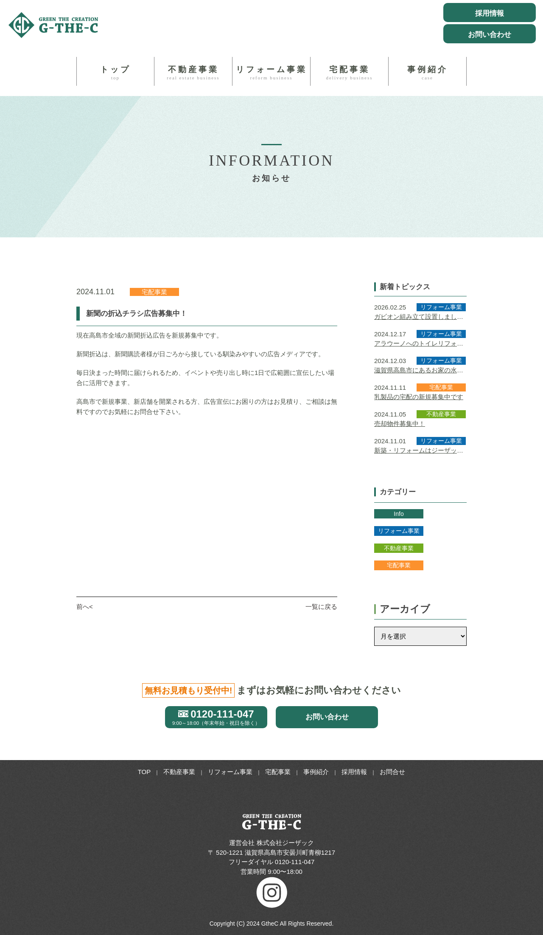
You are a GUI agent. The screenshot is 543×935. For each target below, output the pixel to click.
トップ (115, 72)
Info (398, 513)
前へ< (84, 606)
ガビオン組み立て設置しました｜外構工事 (418, 317)
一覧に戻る (321, 606)
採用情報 (354, 771)
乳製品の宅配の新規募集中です (418, 396)
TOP (144, 771)
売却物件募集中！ (399, 423)
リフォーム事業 (271, 72)
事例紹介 (427, 72)
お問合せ (392, 771)
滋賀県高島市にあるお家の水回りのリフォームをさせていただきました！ (418, 370)
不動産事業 (193, 72)
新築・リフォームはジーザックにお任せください (418, 451)
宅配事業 (349, 72)
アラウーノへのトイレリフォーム (418, 344)
